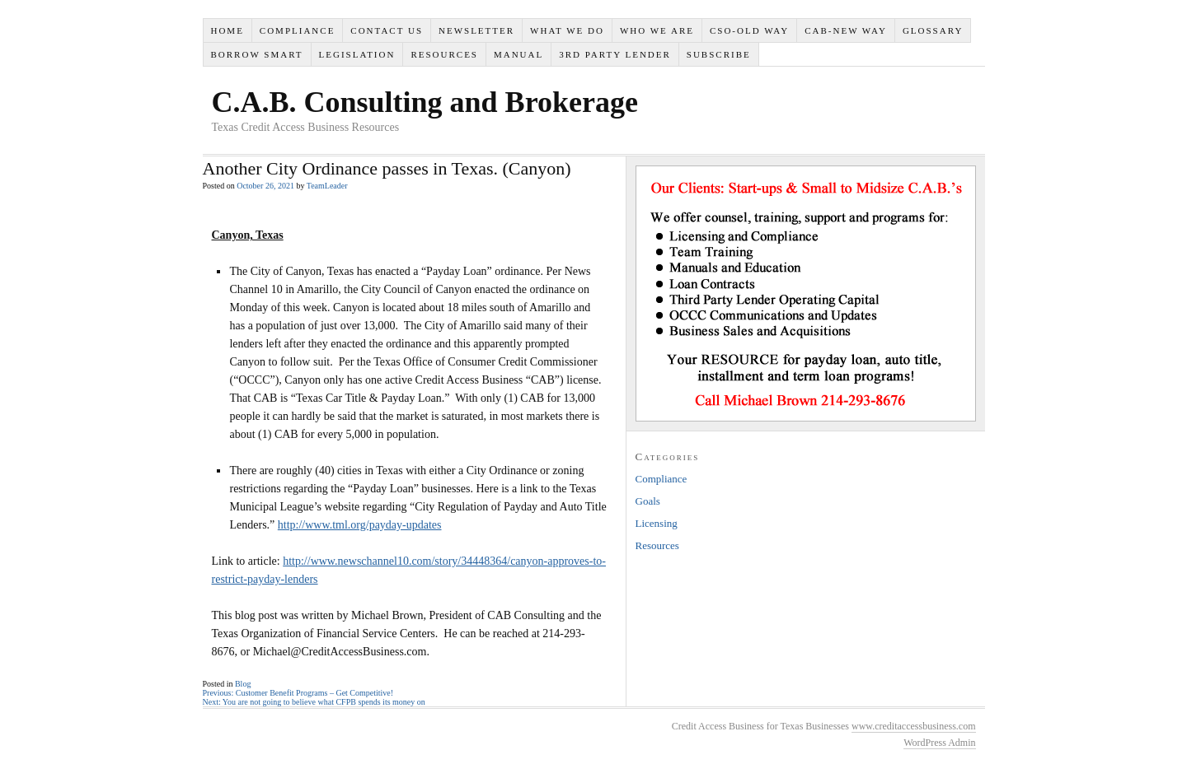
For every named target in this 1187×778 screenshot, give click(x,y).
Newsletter (476, 30)
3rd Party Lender (615, 54)
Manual (518, 54)
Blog (243, 683)
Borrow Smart (256, 54)
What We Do (567, 30)
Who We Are (657, 30)
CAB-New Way (846, 30)
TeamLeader (327, 185)
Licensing (657, 523)
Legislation (357, 54)
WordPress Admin (939, 742)
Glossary (933, 30)
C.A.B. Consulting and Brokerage (425, 102)
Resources (444, 54)
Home (226, 30)
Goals (648, 501)
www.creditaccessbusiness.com (914, 726)
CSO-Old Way (749, 30)
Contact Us (386, 30)
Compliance (297, 30)
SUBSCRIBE (719, 54)
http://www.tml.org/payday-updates (360, 525)
